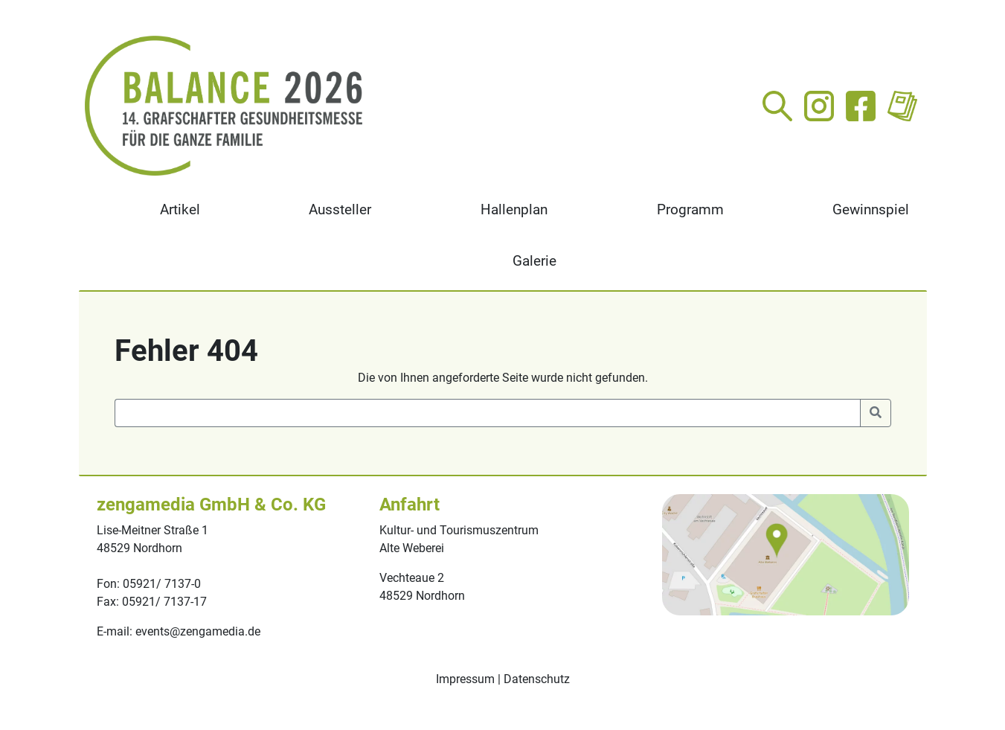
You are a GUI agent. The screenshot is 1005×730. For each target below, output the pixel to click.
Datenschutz (537, 679)
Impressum (465, 679)
